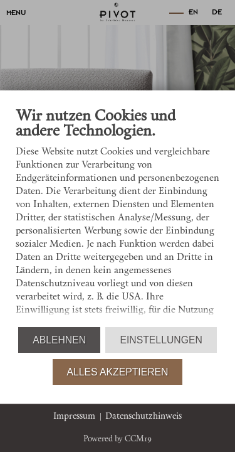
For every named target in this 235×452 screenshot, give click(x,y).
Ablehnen (59, 340)
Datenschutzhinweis (143, 416)
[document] (117, 216)
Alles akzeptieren (118, 372)
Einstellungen (161, 340)
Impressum (74, 416)
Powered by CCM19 (117, 439)
